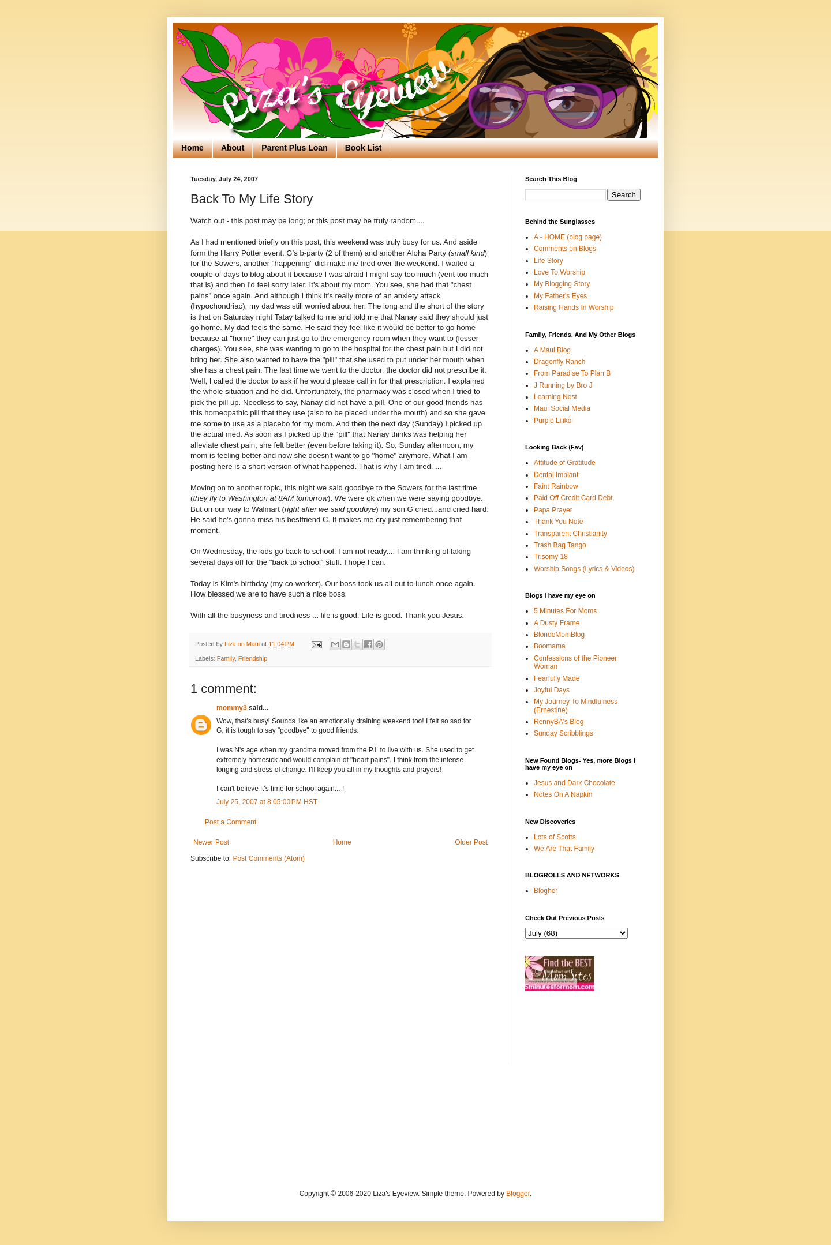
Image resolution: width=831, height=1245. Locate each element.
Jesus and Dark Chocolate (574, 783)
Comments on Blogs (565, 249)
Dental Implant (556, 475)
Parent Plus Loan (294, 147)
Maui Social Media (562, 408)
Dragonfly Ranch (559, 362)
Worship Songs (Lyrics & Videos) (584, 569)
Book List (363, 147)
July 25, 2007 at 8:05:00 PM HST (266, 802)
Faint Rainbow (556, 486)
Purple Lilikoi (553, 421)
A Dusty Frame (556, 623)
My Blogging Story (562, 284)
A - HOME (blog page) (568, 237)
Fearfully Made (556, 678)
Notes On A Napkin (563, 794)
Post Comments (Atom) (269, 858)
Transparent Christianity (570, 534)
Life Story (548, 261)
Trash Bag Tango (560, 545)
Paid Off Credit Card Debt (573, 498)
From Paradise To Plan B (572, 373)
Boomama (550, 646)
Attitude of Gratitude (565, 463)
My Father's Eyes (560, 296)
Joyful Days (552, 690)
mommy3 (231, 708)
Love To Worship (559, 272)
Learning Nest (555, 397)
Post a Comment (230, 822)
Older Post (471, 842)
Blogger (518, 1194)
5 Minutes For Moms (565, 611)
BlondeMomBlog (559, 635)
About (232, 147)
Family (226, 658)
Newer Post (211, 842)
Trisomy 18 (551, 557)
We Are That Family (564, 849)
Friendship (252, 658)
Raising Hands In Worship (574, 307)
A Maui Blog (552, 350)
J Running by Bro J (563, 385)
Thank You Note (558, 522)
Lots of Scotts (555, 837)
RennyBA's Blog (558, 722)
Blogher (545, 891)
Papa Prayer (553, 510)
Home (192, 147)
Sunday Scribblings (563, 733)
